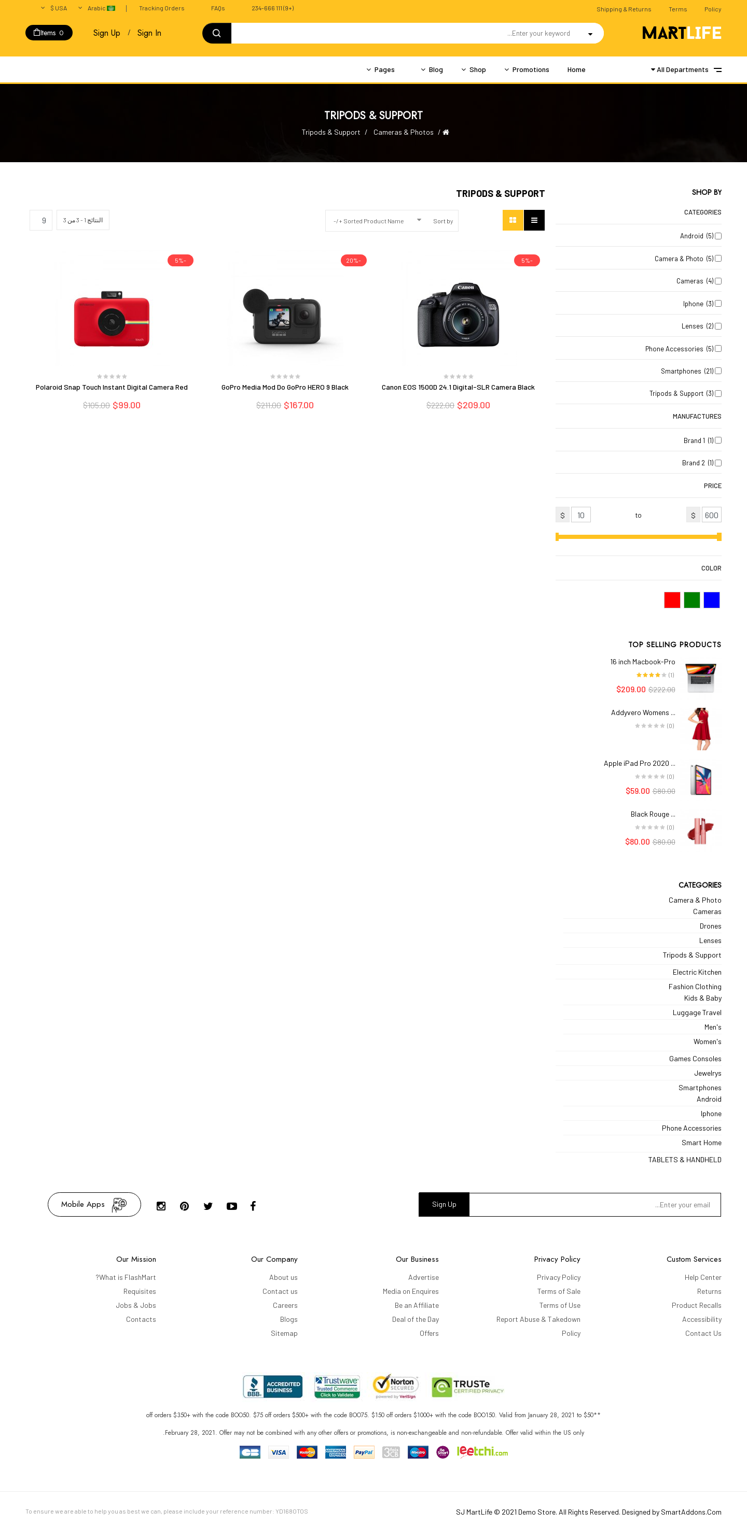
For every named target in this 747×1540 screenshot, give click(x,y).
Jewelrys (708, 1072)
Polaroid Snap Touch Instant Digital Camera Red (112, 386)
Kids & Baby (703, 997)
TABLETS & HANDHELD (685, 1159)
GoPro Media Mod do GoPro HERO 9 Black (285, 386)
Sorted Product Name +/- (369, 220)
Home (577, 69)
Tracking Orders (162, 7)
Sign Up (106, 33)
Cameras (707, 911)
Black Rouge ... (653, 813)
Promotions (531, 69)
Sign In (149, 33)
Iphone (711, 1113)
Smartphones (700, 1087)
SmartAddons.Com (691, 1511)
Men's (713, 1026)
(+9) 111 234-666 (273, 7)
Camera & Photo (695, 899)
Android (709, 1098)
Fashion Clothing (695, 986)
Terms (678, 8)
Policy (713, 8)
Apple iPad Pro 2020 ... (639, 763)
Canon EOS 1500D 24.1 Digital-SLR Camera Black (458, 386)
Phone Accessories (692, 1127)
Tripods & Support (692, 954)
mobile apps (83, 1204)
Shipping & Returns (624, 8)
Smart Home (702, 1142)
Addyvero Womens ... (643, 712)
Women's (708, 1041)
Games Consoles (695, 1058)
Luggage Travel (697, 1012)
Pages (385, 69)
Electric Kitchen (697, 971)
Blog (436, 69)
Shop (477, 69)
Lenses (710, 940)
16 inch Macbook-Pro (642, 661)
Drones (711, 925)
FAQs (218, 7)
